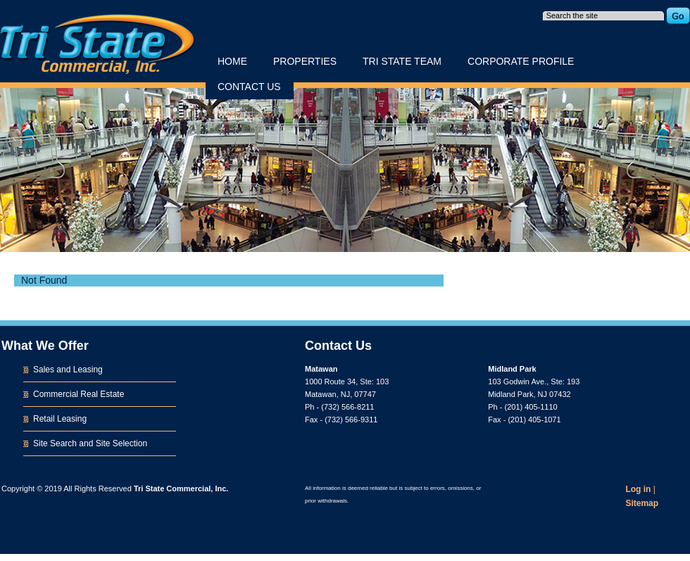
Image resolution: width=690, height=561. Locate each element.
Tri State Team (402, 61)
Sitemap (641, 503)
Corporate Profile (521, 61)
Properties (305, 61)
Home (232, 61)
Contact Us (249, 86)
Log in (638, 489)
